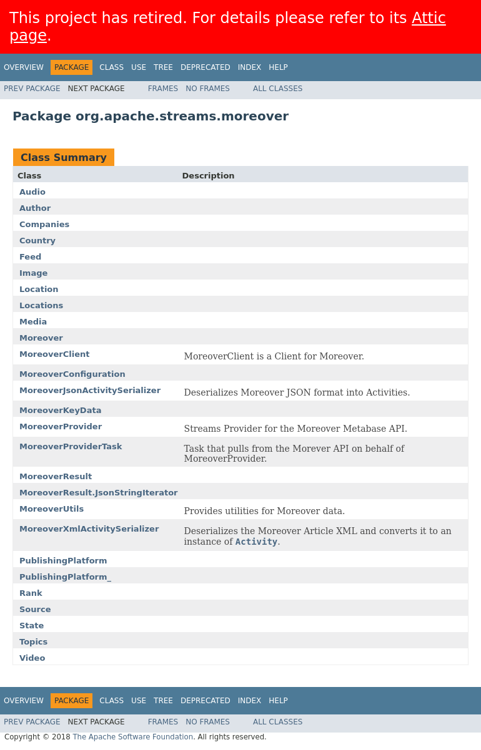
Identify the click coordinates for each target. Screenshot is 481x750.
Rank (30, 593)
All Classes (277, 88)
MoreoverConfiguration (72, 374)
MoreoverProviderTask (70, 446)
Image (33, 273)
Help (278, 67)
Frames (163, 88)
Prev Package (32, 88)
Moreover (41, 338)
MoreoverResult (55, 476)
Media (33, 321)
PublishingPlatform (63, 560)
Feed (30, 256)
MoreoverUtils (51, 509)
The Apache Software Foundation (132, 737)
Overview (24, 67)
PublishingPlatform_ (65, 577)
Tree (163, 67)
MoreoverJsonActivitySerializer (90, 390)
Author (35, 208)
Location (39, 289)
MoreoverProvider (60, 426)
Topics (33, 641)
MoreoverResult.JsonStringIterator (98, 492)
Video (32, 658)
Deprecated (206, 67)
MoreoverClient (54, 354)
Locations (41, 305)
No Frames (208, 88)
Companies (44, 224)
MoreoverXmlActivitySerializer (89, 528)
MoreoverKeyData (60, 410)
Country (37, 240)
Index (250, 67)
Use (138, 67)
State (31, 625)
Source (35, 609)
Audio (32, 192)
